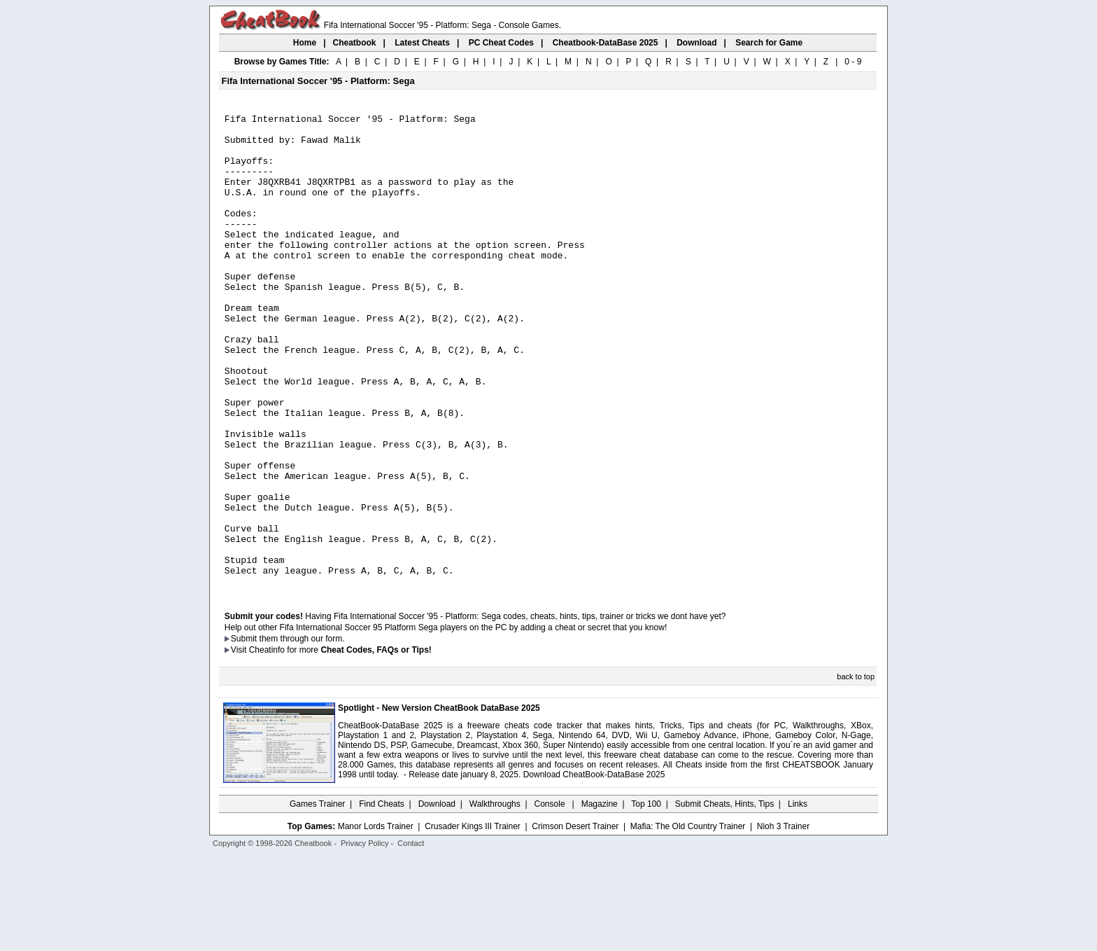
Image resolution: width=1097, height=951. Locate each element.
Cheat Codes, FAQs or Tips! (375, 744)
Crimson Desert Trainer (575, 921)
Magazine (599, 898)
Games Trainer (317, 898)
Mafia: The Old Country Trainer (688, 921)
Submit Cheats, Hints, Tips (724, 898)
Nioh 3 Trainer (783, 921)
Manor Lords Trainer (375, 921)
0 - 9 (852, 62)
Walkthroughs (495, 898)
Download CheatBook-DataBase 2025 (594, 869)
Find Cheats (381, 898)
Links (797, 898)
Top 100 (646, 898)
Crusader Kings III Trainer (473, 921)
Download (436, 898)
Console (551, 898)
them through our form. (302, 733)
